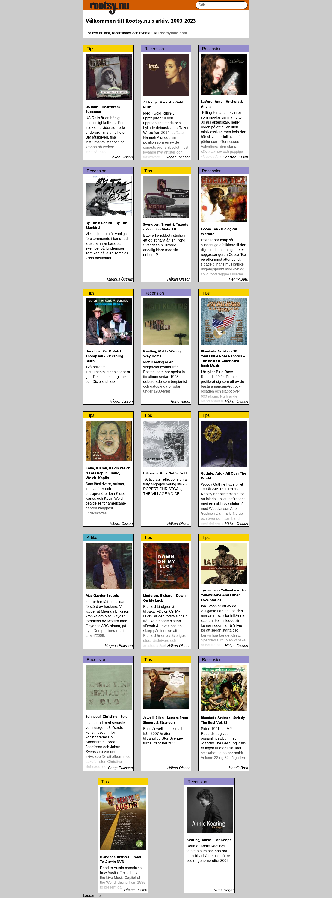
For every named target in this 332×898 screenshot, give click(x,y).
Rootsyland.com (172, 33)
